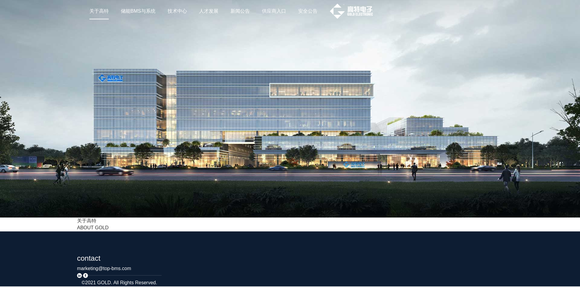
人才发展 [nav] (208, 11)
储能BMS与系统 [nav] (138, 11)
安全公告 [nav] (307, 11)
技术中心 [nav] (177, 11)
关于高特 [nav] (99, 11)
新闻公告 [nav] (240, 11)
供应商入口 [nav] (274, 11)
